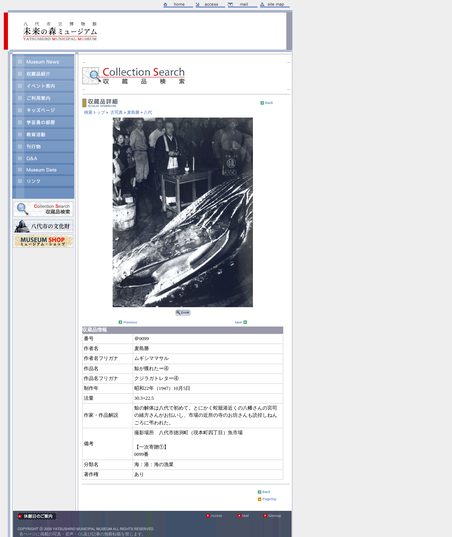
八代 (148, 112)
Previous (130, 322)
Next (238, 322)
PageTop (269, 499)
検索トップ (94, 112)
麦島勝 (133, 112)
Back (269, 103)
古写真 (116, 112)
